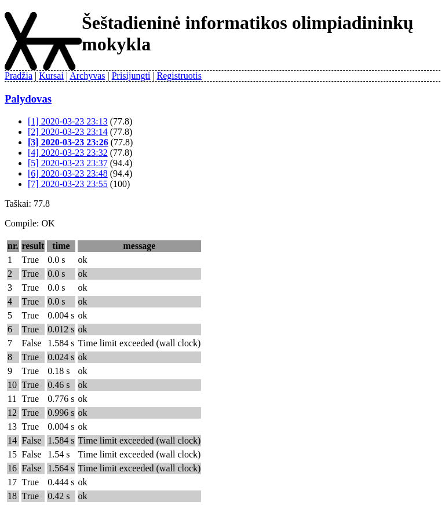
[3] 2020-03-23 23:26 (68, 142)
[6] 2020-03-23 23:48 (68, 173)
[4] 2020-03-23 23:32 (68, 153)
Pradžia (18, 75)
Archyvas (87, 75)
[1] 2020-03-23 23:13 (68, 121)
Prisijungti (131, 75)
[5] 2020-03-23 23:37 (68, 163)
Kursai (51, 75)
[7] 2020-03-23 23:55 (68, 184)
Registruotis (179, 75)
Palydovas (28, 99)
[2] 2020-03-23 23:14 (68, 132)
